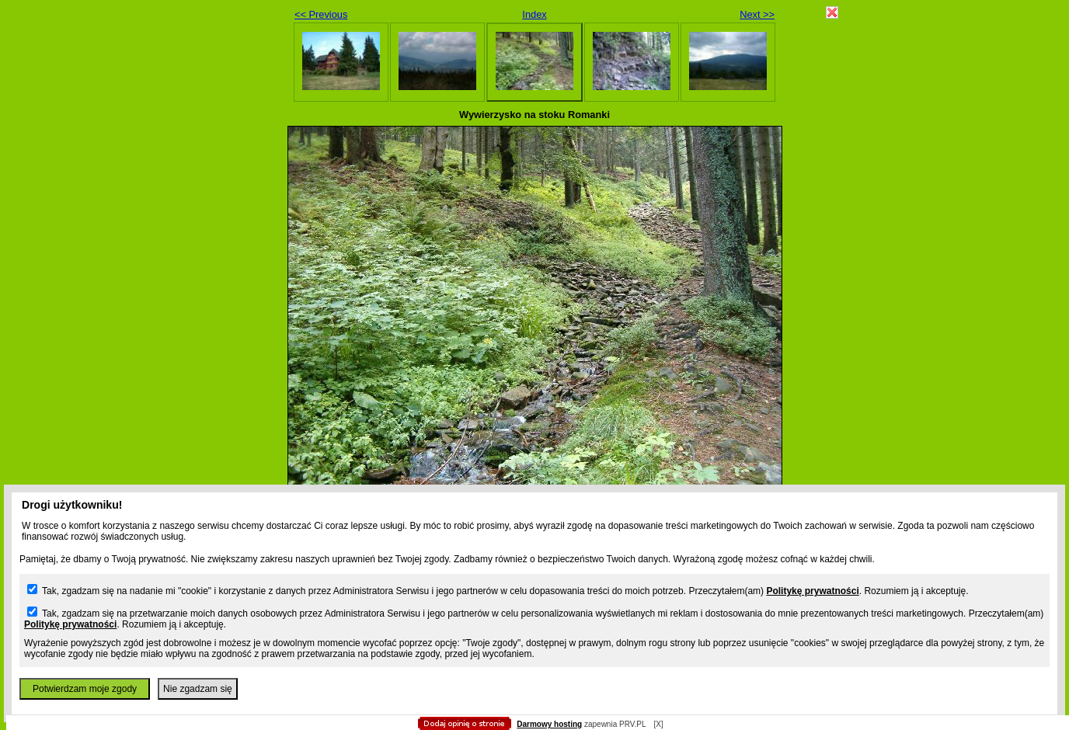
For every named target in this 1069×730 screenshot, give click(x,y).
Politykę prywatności (812, 591)
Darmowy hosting (549, 724)
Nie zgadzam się (197, 688)
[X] (658, 724)
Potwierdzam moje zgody (85, 688)
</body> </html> (534, 77)
